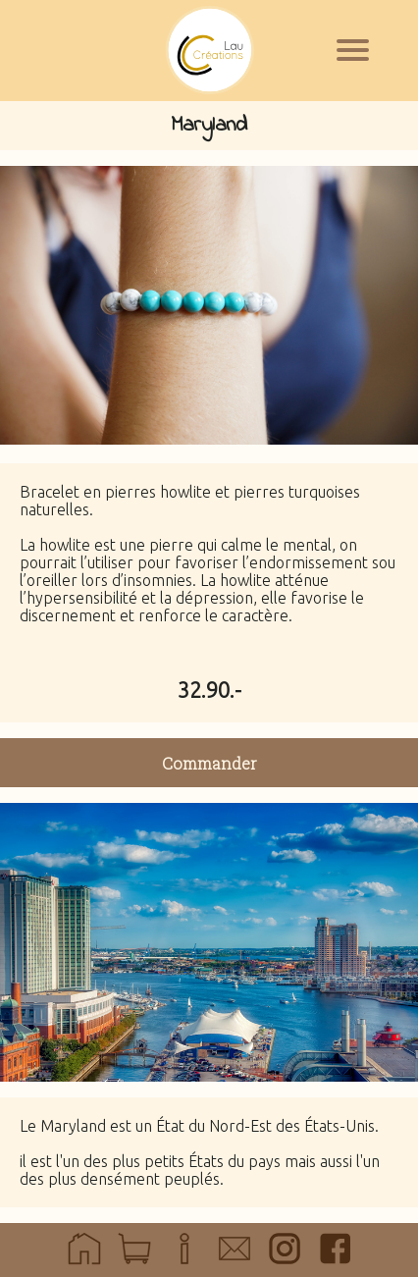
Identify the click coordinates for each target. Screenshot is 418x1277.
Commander (209, 763)
